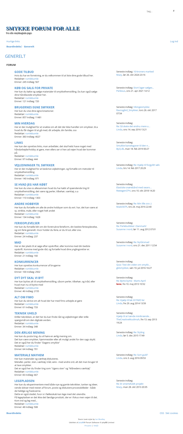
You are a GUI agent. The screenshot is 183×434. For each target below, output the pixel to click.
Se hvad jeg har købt (30, 185)
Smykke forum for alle (43, 28)
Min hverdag (24, 123)
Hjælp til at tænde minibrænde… (133, 316)
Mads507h (121, 206)
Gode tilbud (24, 72)
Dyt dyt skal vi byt (29, 278)
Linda (119, 129)
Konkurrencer (26, 262)
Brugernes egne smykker (34, 107)
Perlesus (120, 90)
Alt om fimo (24, 297)
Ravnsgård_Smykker (127, 110)
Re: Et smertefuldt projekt (130, 383)
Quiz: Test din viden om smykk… (133, 264)
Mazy (119, 74)
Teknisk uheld (25, 313)
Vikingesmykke (141, 107)
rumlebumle (31, 78)
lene (119, 284)
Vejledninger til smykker (34, 165)
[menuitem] (173, 41)
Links (18, 143)
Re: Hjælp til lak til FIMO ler (130, 300)
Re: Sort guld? (140, 354)
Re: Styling (138, 332)
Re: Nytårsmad (141, 242)
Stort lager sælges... (143, 87)
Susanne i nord (124, 229)
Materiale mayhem (29, 355)
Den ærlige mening (29, 333)
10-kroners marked (143, 71)
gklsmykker (122, 267)
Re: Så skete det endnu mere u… (133, 126)
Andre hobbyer (26, 204)
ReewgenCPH (123, 190)
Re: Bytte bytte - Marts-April (131, 280)
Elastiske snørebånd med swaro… (134, 187)
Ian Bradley (100, 419)
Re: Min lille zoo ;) (142, 203)
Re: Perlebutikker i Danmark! (131, 226)
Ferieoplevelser (27, 223)
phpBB (81, 422)
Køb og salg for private (33, 88)
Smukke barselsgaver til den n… (133, 145)
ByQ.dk (120, 148)
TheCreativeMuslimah (128, 319)
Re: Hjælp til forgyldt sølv (146, 164)
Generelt (15, 56)
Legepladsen (24, 381)
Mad (17, 242)
